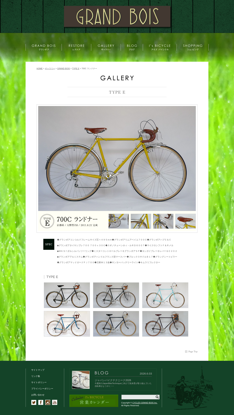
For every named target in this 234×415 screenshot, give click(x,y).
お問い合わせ (37, 395)
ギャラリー (50, 68)
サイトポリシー (39, 382)
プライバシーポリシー (42, 388)
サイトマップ (37, 370)
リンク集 (35, 376)
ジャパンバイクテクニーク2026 (113, 380)
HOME (40, 68)
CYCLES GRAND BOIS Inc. (144, 403)
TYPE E (75, 68)
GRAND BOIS (63, 68)
